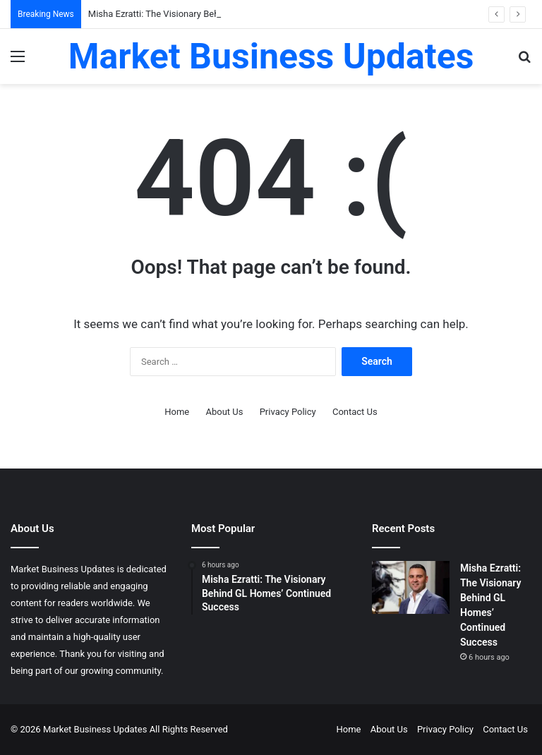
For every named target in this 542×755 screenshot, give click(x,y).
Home (176, 411)
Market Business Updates (96, 729)
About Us (224, 411)
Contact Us (355, 411)
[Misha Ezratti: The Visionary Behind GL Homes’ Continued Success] (411, 587)
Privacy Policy (288, 411)
